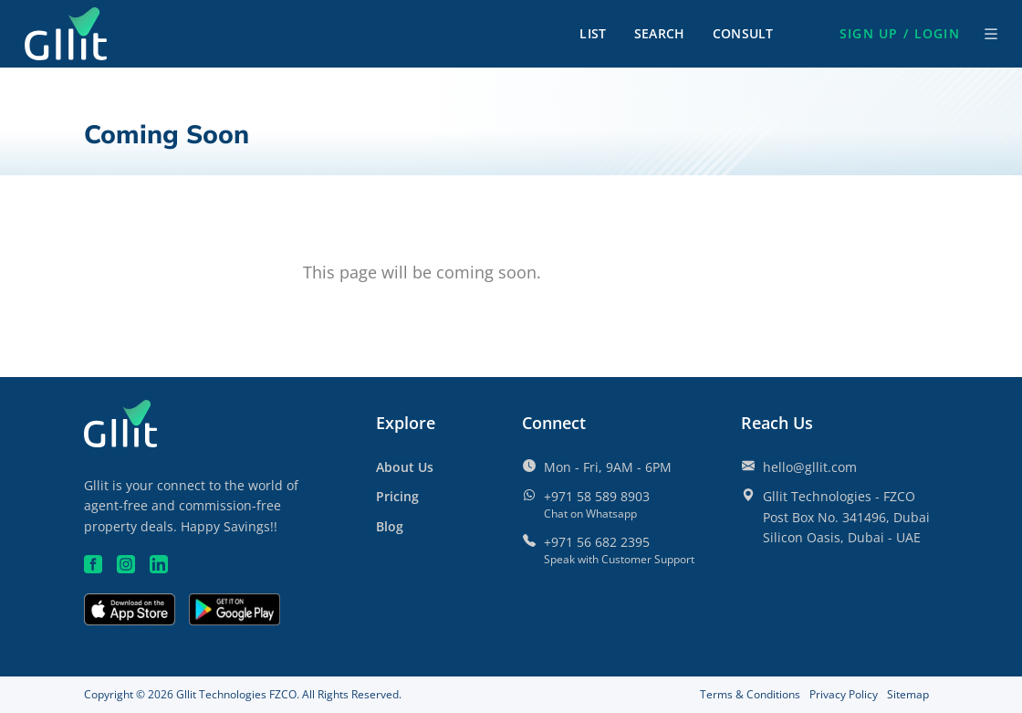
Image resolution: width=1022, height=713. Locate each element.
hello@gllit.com (810, 467)
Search (659, 33)
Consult (743, 33)
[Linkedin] (159, 564)
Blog (389, 526)
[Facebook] (93, 564)
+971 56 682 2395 (597, 541)
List (592, 33)
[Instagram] (126, 564)
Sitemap (908, 694)
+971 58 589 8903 (597, 496)
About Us (404, 467)
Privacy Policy (843, 694)
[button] (900, 33)
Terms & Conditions (750, 694)
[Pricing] (397, 496)
